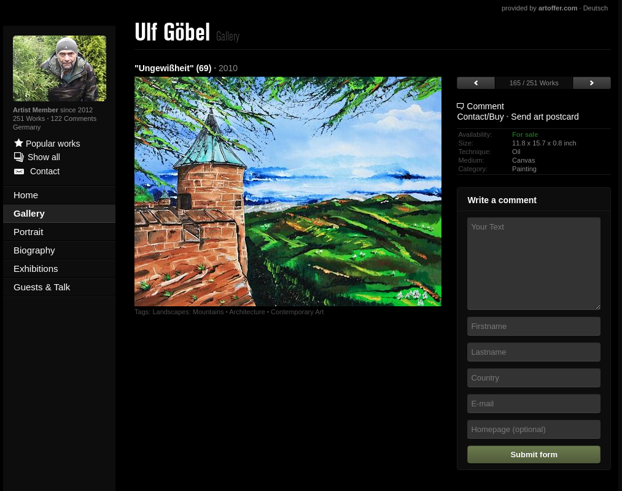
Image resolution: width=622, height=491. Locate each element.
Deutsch (595, 8)
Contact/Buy (480, 117)
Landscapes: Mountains (188, 311)
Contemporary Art (297, 311)
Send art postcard (545, 117)
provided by (540, 8)
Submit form (534, 454)
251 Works (30, 118)
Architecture (247, 311)
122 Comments (74, 118)
